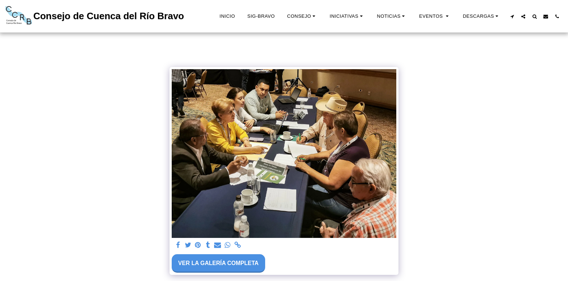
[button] (302, 16)
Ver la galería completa (218, 263)
